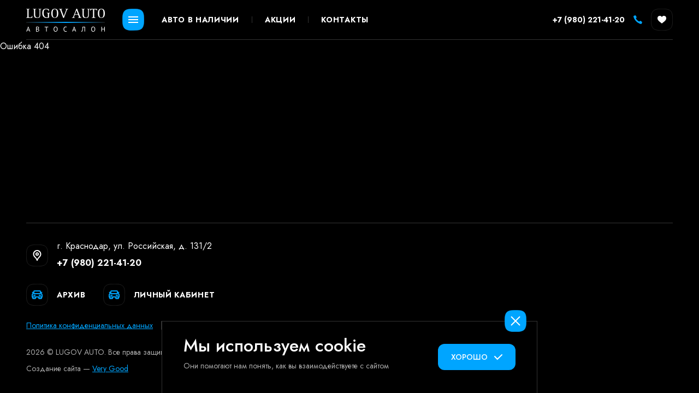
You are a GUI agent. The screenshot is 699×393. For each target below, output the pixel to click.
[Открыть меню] (133, 20)
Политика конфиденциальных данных (89, 325)
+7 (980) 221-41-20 (99, 263)
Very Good (110, 368)
